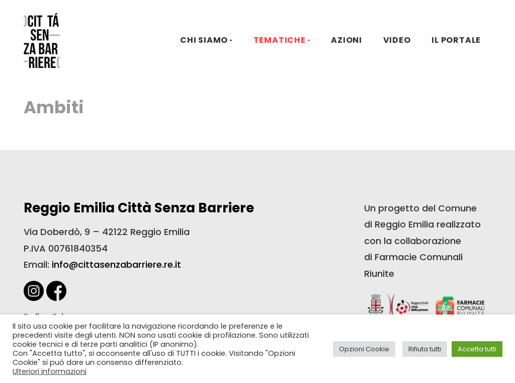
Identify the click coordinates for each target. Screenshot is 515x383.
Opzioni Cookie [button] (364, 349)
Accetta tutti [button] (477, 349)
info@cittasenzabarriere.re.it (116, 264)
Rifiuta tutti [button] (424, 349)
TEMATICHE (279, 40)
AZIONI (346, 40)
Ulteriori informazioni (50, 371)
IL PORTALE (456, 40)
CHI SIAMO (204, 40)
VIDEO (397, 40)
